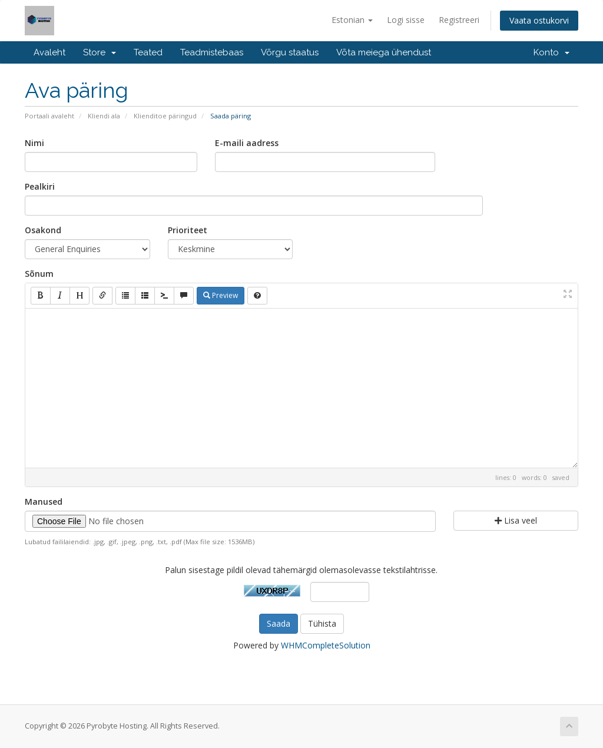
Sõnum (39, 273)
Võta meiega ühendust (383, 52)
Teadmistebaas (211, 52)
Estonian (352, 19)
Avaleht (49, 52)
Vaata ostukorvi (539, 20)
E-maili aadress (247, 142)
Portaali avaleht (49, 115)
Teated (148, 52)
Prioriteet (187, 230)
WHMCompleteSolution (325, 645)
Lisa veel (516, 520)
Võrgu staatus (290, 52)
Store (99, 52)
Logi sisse (406, 19)
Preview (220, 295)
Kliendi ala (104, 115)
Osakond (43, 230)
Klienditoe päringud (165, 115)
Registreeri (459, 19)
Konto (551, 52)
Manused (43, 501)
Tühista (322, 623)
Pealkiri (40, 186)
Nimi (34, 142)
